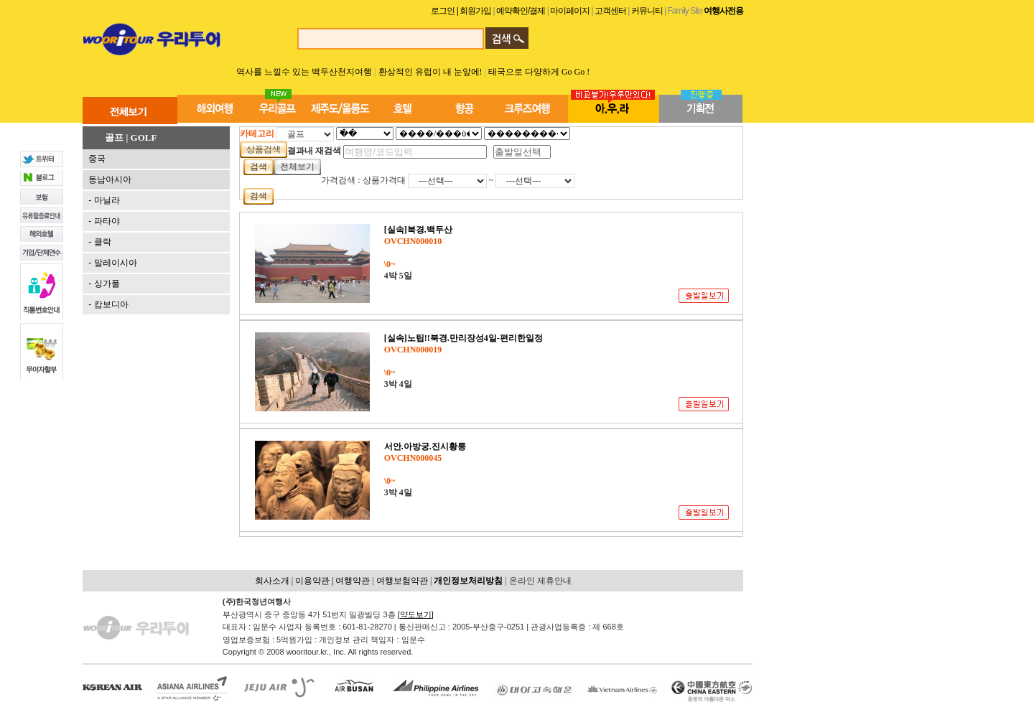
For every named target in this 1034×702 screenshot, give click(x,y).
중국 (97, 159)
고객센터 (610, 11)
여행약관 (352, 581)
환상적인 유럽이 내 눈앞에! (431, 72)
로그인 (443, 11)
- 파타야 (103, 221)
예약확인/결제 (520, 11)
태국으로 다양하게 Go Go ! (539, 72)
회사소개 (272, 581)
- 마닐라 (103, 200)
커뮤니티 (647, 11)
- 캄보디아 (108, 304)
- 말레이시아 (112, 263)
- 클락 (99, 242)
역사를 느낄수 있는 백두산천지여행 (304, 72)
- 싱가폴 (103, 284)
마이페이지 (570, 11)
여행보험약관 (402, 581)
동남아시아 (109, 179)
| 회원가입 (475, 11)
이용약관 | (315, 581)
